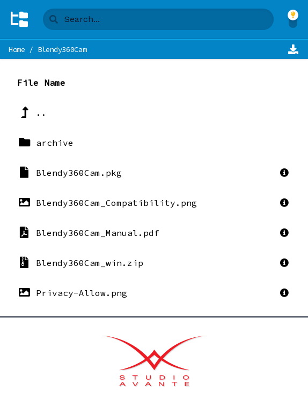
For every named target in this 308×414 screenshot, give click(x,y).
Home (17, 49)
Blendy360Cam (62, 49)
